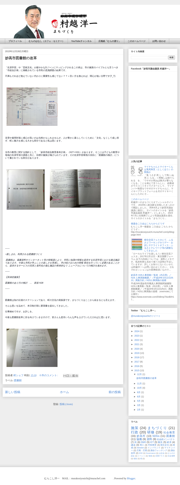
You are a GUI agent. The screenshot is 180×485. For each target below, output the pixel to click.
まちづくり (157, 428)
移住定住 (164, 445)
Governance (151, 453)
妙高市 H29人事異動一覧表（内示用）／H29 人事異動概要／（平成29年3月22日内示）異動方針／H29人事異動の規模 (152, 278)
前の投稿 (115, 392)
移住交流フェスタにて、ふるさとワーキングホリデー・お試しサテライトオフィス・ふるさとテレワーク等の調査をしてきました (158, 245)
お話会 (161, 453)
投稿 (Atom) (66, 404)
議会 (133, 445)
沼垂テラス (159, 456)
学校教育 (152, 445)
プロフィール (15, 41)
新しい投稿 (12, 392)
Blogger (131, 478)
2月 (139, 409)
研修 (151, 432)
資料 (149, 439)
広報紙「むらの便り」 (109, 41)
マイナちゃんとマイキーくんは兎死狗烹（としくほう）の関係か (158, 169)
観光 (160, 442)
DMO (143, 442)
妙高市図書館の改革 (21, 58)
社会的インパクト (166, 439)
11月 (139, 383)
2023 (137, 335)
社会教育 (169, 432)
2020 (137, 348)
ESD (141, 453)
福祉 (135, 459)
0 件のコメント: (49, 375)
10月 (139, 388)
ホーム (64, 392)
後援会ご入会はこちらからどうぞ (147, 223)
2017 (137, 361)
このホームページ (136, 41)
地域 (150, 456)
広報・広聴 (142, 450)
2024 (137, 331)
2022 (137, 340)
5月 (139, 401)
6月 (139, 396)
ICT (152, 442)
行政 (134, 432)
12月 (139, 374)
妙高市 (141, 436)
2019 (137, 353)
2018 (137, 357)
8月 (139, 392)
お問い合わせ (159, 41)
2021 (137, 344)
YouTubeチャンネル (81, 41)
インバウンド (154, 448)
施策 (135, 428)
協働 (139, 439)
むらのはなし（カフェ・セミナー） (46, 41)
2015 (137, 370)
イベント (141, 456)
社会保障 (171, 456)
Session (140, 448)
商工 (142, 445)
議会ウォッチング (159, 450)
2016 (137, 366)
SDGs (155, 436)
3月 (139, 405)
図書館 (18, 380)
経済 (169, 442)
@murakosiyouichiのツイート (145, 316)
